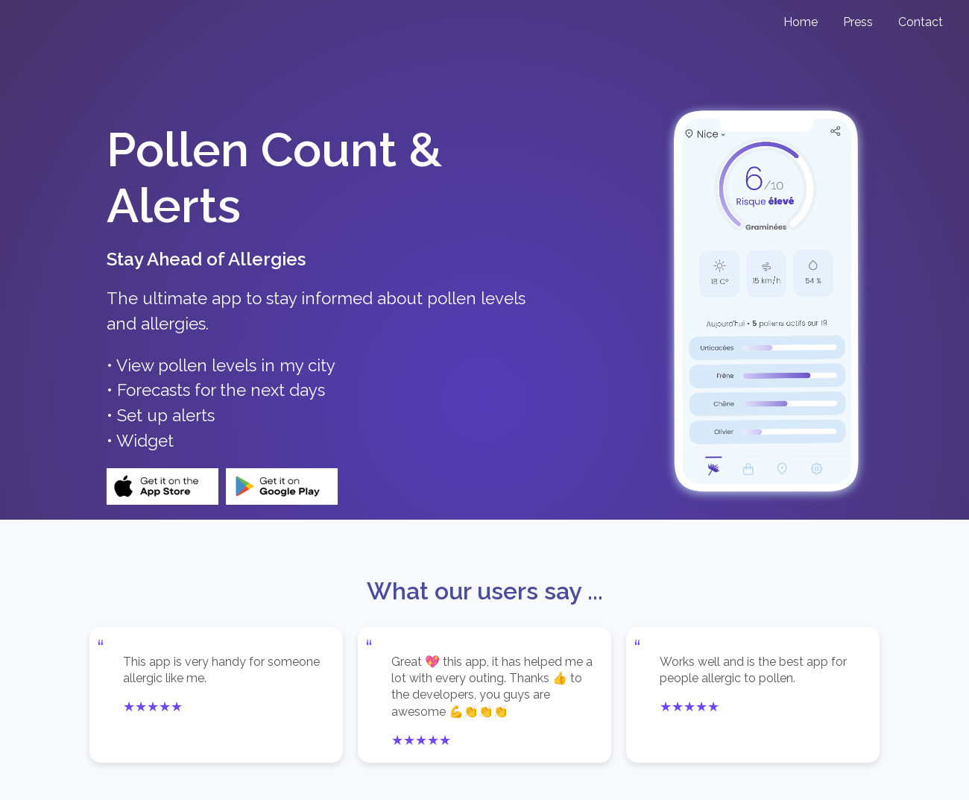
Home (800, 22)
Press (858, 22)
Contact (920, 22)
